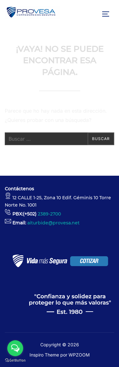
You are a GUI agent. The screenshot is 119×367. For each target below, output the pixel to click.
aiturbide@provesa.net (53, 223)
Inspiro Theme (44, 354)
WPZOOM (79, 354)
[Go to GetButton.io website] (15, 360)
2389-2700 (49, 214)
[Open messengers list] (15, 348)
